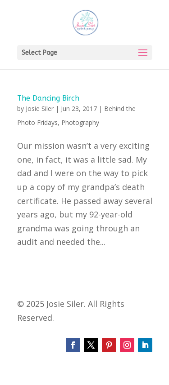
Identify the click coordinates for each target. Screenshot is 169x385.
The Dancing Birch (48, 98)
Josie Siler (40, 108)
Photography (80, 122)
